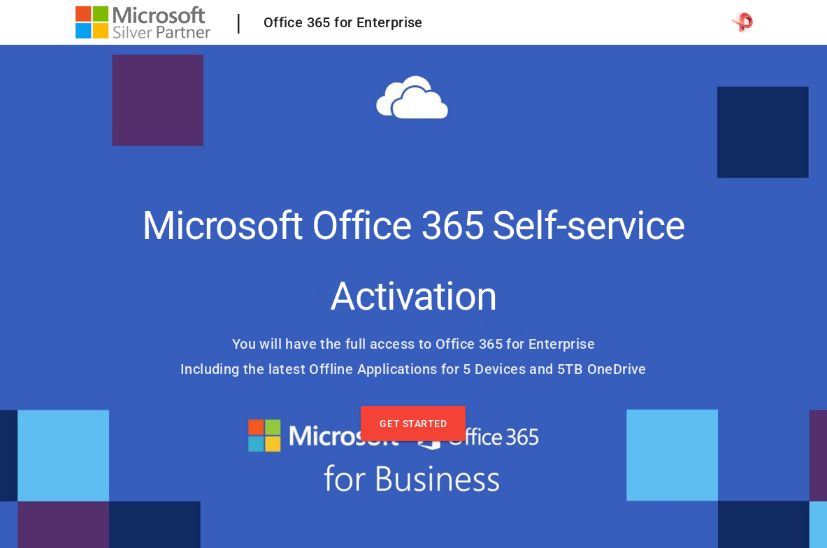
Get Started (413, 423)
